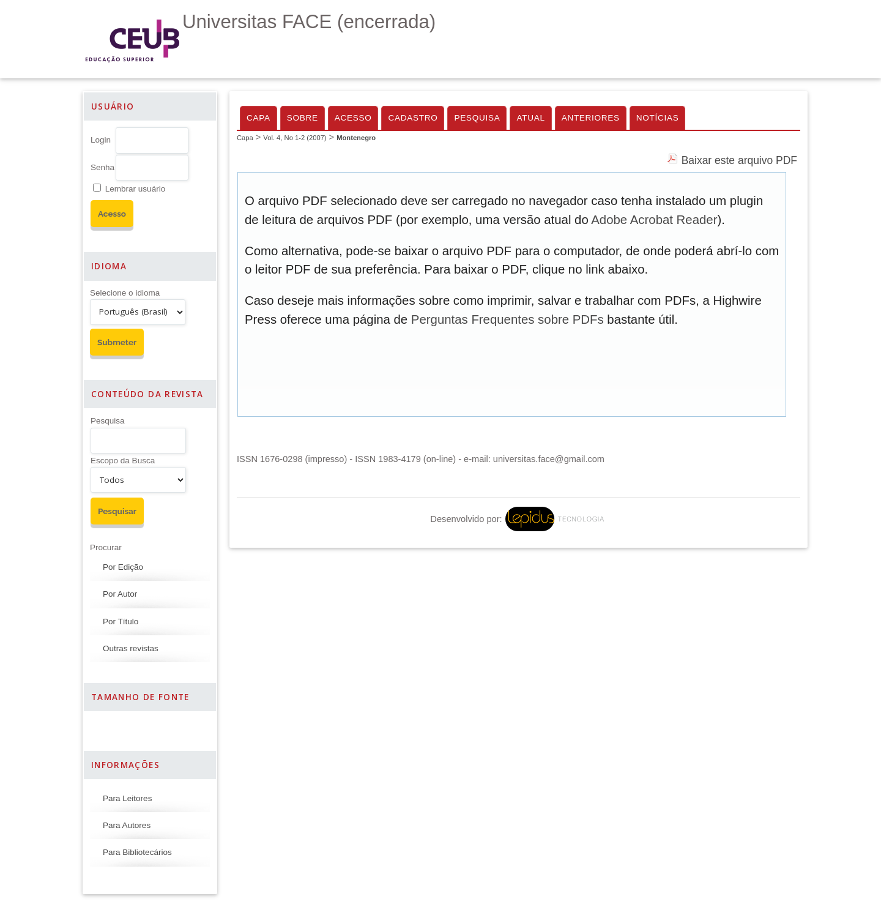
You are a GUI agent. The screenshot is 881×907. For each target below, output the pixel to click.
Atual (530, 117)
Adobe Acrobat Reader (654, 219)
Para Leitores (127, 798)
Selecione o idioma (125, 292)
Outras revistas (130, 648)
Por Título (120, 621)
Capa (258, 117)
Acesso (353, 117)
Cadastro (412, 117)
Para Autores (127, 825)
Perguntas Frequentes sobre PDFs (507, 319)
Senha (102, 167)
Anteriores (591, 117)
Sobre (302, 117)
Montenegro (356, 137)
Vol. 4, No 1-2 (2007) (294, 137)
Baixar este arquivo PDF (739, 160)
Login (101, 139)
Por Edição (123, 567)
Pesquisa (108, 420)
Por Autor (120, 594)
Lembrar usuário (135, 188)
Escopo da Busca (123, 460)
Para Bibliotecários (137, 852)
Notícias (657, 117)
